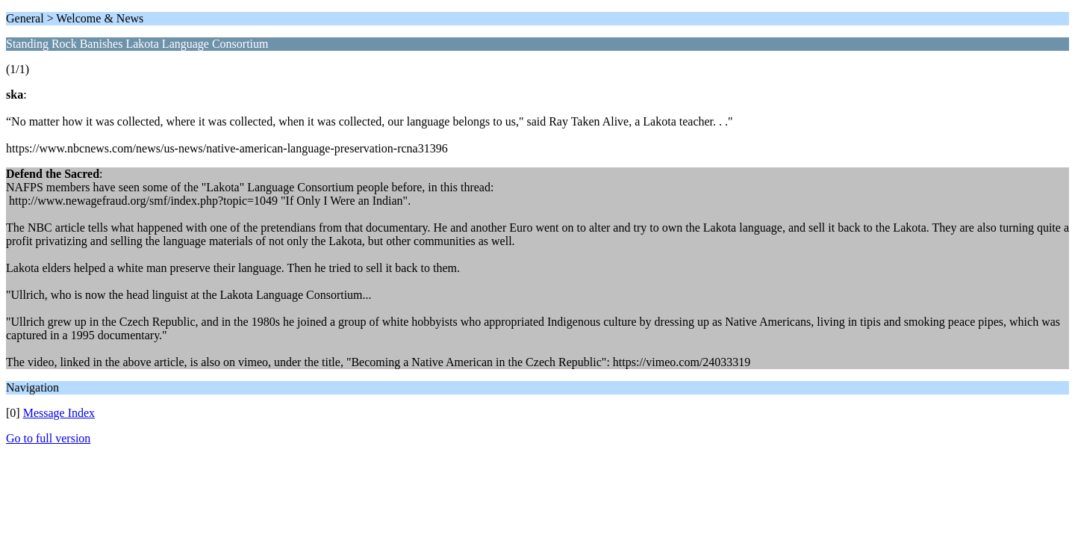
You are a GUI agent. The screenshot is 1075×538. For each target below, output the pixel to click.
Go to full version (48, 438)
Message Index (59, 412)
